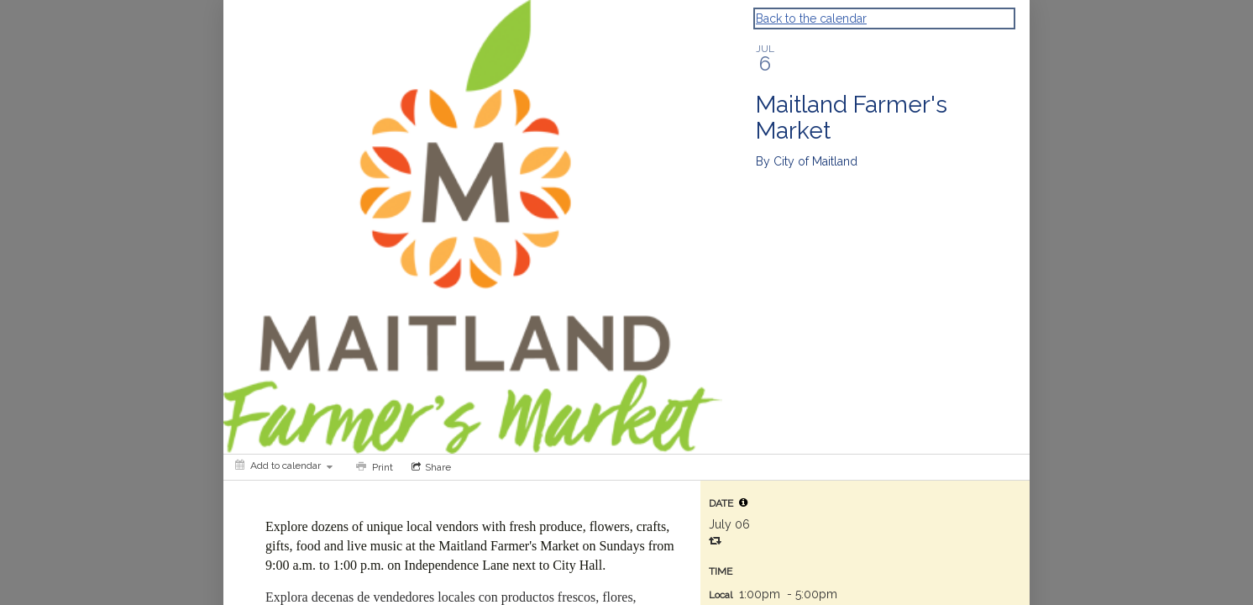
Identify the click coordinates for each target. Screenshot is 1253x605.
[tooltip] (743, 502)
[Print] (372, 467)
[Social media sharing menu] (429, 467)
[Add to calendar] (283, 465)
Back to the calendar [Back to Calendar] (811, 18)
